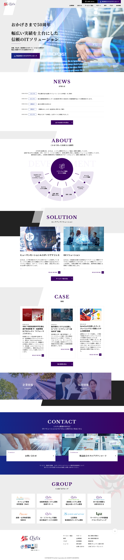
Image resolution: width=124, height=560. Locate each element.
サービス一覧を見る (62, 279)
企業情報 (71, 5)
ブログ (111, 5)
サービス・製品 (89, 5)
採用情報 (118, 5)
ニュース (65, 544)
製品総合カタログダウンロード (110, 1)
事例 (105, 5)
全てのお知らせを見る (62, 122)
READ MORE (53, 272)
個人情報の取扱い (93, 536)
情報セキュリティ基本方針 (96, 544)
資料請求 (79, 544)
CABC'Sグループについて (95, 546)
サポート (98, 5)
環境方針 (90, 541)
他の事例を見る (62, 364)
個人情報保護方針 (93, 538)
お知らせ (79, 5)
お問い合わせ (91, 1)
